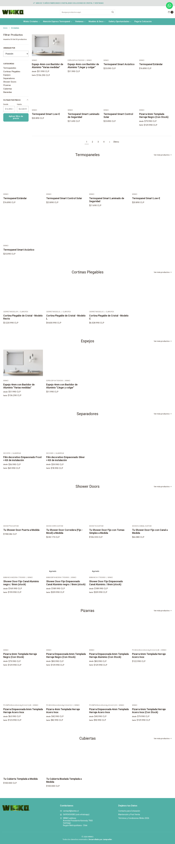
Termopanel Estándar (151, 64)
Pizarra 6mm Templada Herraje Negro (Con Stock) (20, 663)
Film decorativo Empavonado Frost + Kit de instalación (22, 467)
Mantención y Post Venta (129, 814)
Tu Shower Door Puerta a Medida (21, 538)
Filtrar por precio (16, 100)
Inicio (5, 28)
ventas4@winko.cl (69, 811)
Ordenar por (9, 48)
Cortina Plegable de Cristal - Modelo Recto (23, 325)
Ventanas (80, 21)
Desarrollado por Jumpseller (100, 839)
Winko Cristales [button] (31, 21)
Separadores (9, 78)
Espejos (7, 75)
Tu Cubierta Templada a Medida (20, 787)
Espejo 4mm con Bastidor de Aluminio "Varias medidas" (47, 66)
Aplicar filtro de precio (16, 117)
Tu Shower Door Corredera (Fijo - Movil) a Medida (64, 543)
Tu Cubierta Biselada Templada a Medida (64, 792)
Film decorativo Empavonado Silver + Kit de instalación (65, 470)
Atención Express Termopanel (57, 21)
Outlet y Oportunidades (120, 21)
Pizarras (7, 85)
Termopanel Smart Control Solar (64, 210)
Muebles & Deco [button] (97, 21)
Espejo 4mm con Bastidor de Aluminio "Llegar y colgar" (83, 66)
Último (116, 142)
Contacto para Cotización (129, 811)
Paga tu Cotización (143, 21)
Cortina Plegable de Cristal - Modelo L (66, 329)
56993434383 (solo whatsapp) (74, 814)
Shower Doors (9, 82)
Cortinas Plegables (11, 71)
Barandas (7, 92)
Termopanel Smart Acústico (119, 64)
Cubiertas (7, 89)
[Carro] (170, 12)
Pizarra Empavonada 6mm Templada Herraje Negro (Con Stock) (66, 667)
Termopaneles (9, 68)
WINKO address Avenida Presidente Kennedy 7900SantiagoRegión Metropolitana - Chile (76, 821)
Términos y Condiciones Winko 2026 (133, 818)
